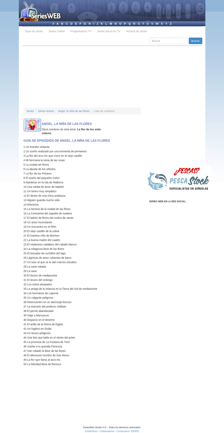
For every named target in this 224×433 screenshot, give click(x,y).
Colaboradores (106, 431)
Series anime (46, 111)
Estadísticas (91, 431)
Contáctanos (123, 431)
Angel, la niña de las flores (74, 111)
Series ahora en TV (108, 31)
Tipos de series (34, 31)
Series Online (57, 31)
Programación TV (81, 31)
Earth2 (135, 431)
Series (30, 111)
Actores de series (136, 31)
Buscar (195, 40)
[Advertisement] (112, 77)
